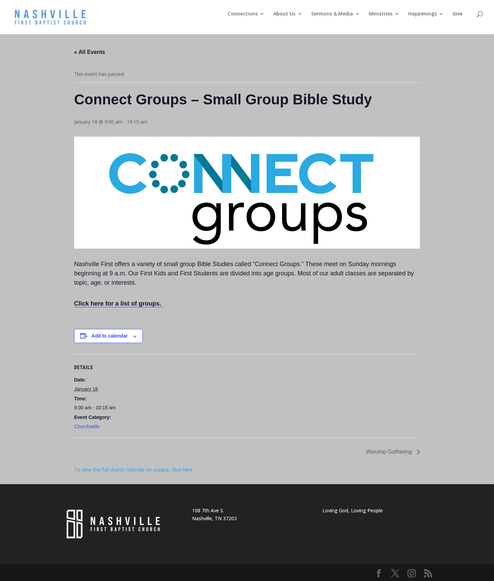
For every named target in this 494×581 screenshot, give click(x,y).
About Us (284, 14)
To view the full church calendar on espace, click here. (134, 469)
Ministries (380, 14)
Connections (243, 14)
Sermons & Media (332, 14)
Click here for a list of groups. (118, 303)
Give (457, 14)
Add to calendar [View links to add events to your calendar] (110, 336)
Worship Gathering (389, 452)
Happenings (422, 14)
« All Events (89, 52)
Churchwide (86, 426)
